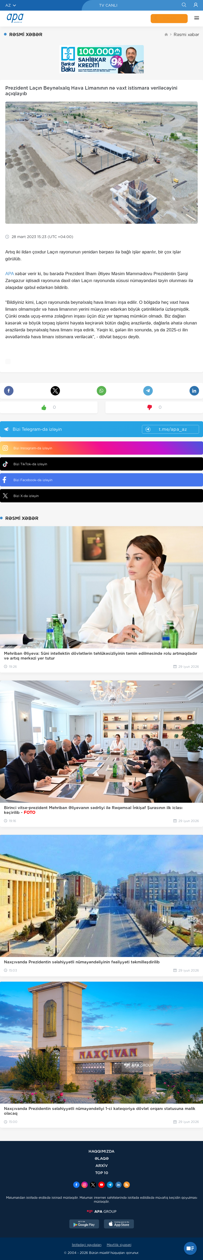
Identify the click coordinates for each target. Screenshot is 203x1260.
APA (9, 273)
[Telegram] (110, 1185)
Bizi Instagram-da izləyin (27, 448)
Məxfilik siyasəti (119, 1245)
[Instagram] (84, 1185)
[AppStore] (119, 1224)
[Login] (196, 5)
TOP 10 (101, 1172)
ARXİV (101, 1165)
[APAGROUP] (101, 1211)
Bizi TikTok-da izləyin (25, 464)
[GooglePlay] (84, 1224)
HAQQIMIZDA (101, 1151)
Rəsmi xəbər (186, 34)
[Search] (183, 5)
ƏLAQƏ (102, 1158)
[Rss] (126, 1185)
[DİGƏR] (195, 18)
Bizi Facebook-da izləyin (27, 480)
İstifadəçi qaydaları (87, 1245)
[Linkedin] (118, 1185)
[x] (93, 1185)
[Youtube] (101, 1185)
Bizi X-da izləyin (21, 495)
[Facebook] (76, 1185)
